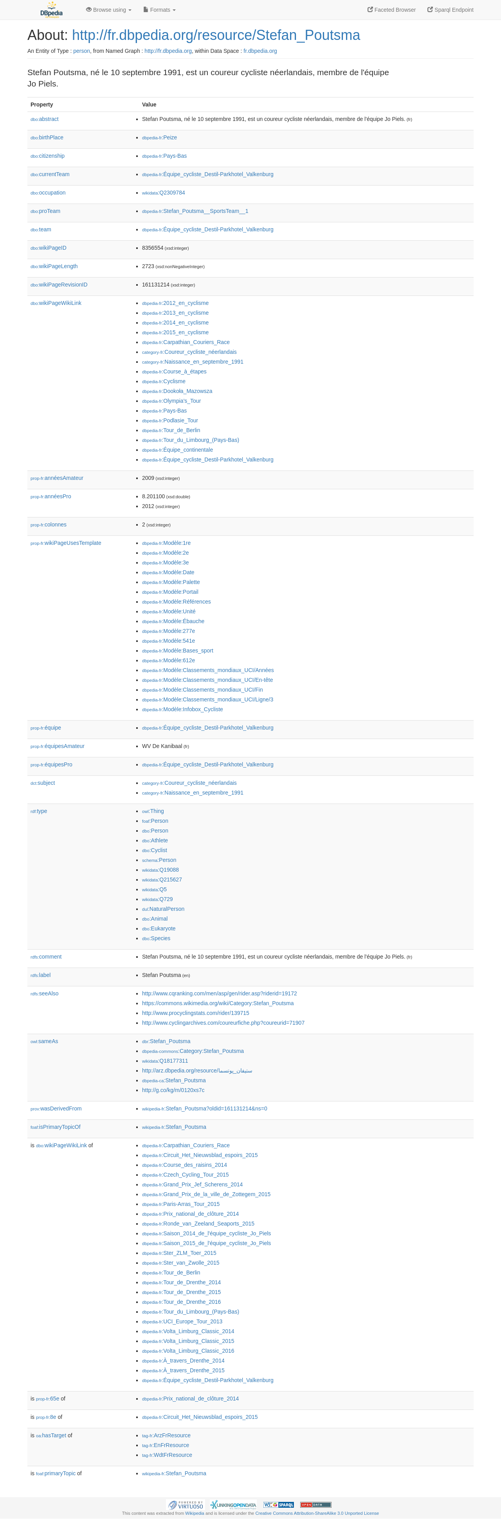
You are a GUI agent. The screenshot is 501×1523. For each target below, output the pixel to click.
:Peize (159, 137)
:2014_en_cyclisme (175, 322)
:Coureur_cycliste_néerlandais (189, 352)
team (41, 229)
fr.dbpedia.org (260, 51)
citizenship (48, 156)
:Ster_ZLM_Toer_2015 (179, 1253)
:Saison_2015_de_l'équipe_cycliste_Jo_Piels (206, 1243)
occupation (48, 192)
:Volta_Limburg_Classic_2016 (188, 1351)
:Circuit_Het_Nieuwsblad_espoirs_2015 (200, 1155)
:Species (156, 938)
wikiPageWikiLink (56, 303)
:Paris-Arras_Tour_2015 (181, 1204)
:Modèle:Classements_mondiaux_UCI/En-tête (207, 680)
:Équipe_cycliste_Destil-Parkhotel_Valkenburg (208, 174)
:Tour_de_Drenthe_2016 (181, 1302)
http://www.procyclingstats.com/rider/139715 (195, 1013)
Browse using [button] (109, 10)
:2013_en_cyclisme (175, 313)
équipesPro (51, 764)
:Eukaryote (159, 928)
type (39, 811)
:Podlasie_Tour (170, 420)
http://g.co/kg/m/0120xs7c (173, 1090)
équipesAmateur (58, 746)
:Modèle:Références (176, 601)
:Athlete (155, 840)
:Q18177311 (165, 1061)
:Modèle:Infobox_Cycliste (182, 709)
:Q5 (154, 889)
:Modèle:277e (168, 631)
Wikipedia (194, 1513)
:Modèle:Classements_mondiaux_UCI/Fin (202, 690)
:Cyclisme (164, 381)
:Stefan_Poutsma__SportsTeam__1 (195, 211)
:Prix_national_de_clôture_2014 (190, 1214)
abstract (45, 119)
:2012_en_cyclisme (175, 303)
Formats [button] (159, 10)
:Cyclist (154, 850)
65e (47, 1398)
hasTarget (51, 1435)
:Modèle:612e (168, 660)
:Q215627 (162, 879)
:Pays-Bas (164, 156)
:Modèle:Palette (171, 582)
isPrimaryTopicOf (56, 1127)
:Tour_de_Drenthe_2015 (181, 1292)
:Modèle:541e (168, 641)
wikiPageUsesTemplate (66, 543)
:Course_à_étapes (174, 371)
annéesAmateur (57, 478)
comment (46, 956)
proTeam (45, 211)
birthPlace (47, 137)
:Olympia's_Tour (171, 401)
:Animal (155, 919)
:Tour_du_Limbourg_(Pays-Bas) (190, 440)
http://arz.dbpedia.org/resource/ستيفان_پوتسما (197, 1070)
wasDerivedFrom (56, 1108)
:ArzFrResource (166, 1435)
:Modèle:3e (165, 562)
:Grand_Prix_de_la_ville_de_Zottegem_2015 (206, 1194)
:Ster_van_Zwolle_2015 (181, 1263)
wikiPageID (49, 248)
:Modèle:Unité (169, 611)
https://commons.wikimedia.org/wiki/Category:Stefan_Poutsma (218, 1003)
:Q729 (157, 899)
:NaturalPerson (163, 909)
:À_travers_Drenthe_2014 (183, 1360)
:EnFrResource (165, 1445)
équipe (46, 728)
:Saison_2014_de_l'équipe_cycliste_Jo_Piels (206, 1233)
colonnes (49, 524)
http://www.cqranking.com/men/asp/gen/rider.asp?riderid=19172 (219, 993)
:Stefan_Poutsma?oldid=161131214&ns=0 (204, 1108)
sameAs (44, 1041)
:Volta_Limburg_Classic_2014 (188, 1331)
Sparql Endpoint (450, 10)
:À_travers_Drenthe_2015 (183, 1370)
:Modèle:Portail (170, 592)
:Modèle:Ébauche (173, 621)
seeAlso (45, 993)
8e (46, 1417)
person (81, 51)
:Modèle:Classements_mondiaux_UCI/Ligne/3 (207, 699)
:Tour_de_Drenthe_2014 (181, 1282)
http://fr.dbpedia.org (168, 51)
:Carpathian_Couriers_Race (186, 342)
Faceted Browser (392, 10)
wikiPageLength (54, 266)
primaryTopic (56, 1473)
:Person (155, 821)
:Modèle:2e (165, 553)
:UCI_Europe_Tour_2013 (182, 1321)
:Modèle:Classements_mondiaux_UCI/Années (208, 670)
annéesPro (51, 496)
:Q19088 (160, 870)
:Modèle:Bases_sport (177, 650)
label (40, 975)
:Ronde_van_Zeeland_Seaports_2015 (198, 1223)
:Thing (153, 811)
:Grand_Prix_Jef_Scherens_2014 (192, 1184)
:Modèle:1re (166, 543)
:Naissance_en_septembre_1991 (192, 362)
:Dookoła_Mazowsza (177, 391)
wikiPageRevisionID (59, 284)
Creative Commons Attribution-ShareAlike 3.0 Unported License (317, 1513)
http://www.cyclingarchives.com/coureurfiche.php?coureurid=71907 (223, 1023)
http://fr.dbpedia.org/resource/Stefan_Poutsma (216, 35)
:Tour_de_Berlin (171, 430)
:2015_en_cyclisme (175, 332)
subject (43, 783)
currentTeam (50, 174)
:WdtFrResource (167, 1455)
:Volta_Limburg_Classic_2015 (188, 1341)
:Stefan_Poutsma (166, 1041)
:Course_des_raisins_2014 (184, 1165)
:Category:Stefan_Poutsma (193, 1051)
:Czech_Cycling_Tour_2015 (185, 1175)
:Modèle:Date (168, 572)
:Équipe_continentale (177, 450)
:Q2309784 (163, 192)
